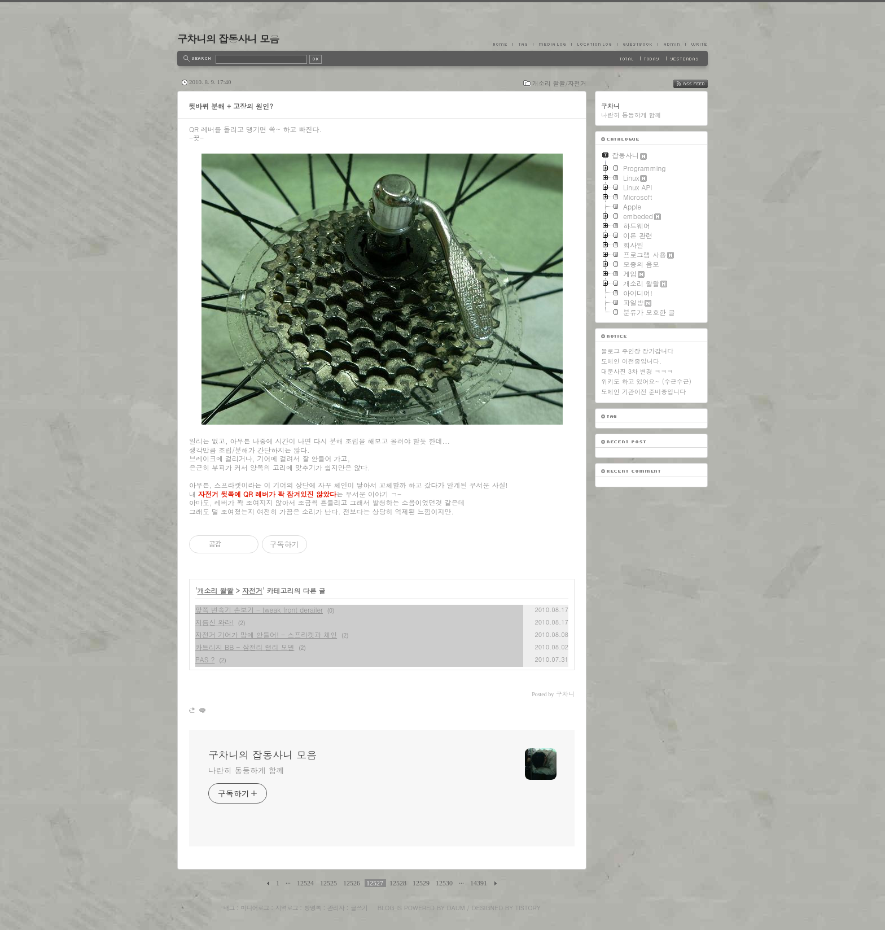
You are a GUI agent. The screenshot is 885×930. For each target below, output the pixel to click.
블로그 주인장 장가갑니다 (637, 351)
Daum (456, 907)
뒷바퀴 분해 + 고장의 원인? (231, 106)
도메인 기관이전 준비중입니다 (643, 391)
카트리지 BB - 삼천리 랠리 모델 (244, 647)
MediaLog (552, 44)
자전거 (252, 590)
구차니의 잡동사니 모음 (228, 39)
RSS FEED (699, 84)
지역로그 (286, 907)
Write (696, 44)
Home (502, 44)
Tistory (528, 907)
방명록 (312, 907)
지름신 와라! (214, 622)
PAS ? (204, 659)
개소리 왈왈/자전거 (559, 83)
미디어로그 (255, 907)
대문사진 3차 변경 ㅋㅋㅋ (637, 371)
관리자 (335, 907)
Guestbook (637, 44)
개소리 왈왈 (216, 590)
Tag (522, 44)
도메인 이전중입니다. (631, 361)
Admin (671, 44)
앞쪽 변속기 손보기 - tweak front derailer (259, 609)
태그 (228, 907)
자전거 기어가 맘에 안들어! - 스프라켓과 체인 (266, 634)
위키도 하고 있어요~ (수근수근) (646, 381)
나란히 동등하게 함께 (246, 770)
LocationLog (594, 44)
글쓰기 (359, 907)
